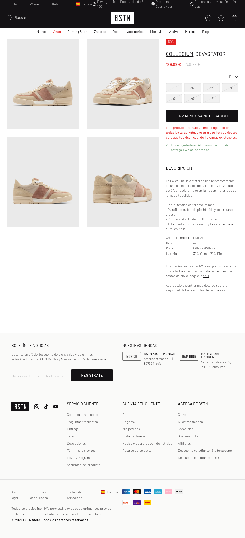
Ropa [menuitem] (116, 31)
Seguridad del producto (83, 465)
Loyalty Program (78, 458)
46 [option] (193, 98)
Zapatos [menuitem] (100, 31)
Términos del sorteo (81, 450)
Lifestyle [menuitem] (156, 31)
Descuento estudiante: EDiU (198, 458)
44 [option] (230, 88)
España (109, 492)
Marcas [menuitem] (190, 31)
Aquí (169, 285)
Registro (128, 422)
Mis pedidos (131, 429)
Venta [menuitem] (57, 31)
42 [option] (193, 88)
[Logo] (122, 18)
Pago (70, 436)
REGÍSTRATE (92, 375)
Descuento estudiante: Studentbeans (205, 450)
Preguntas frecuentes (82, 422)
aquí (206, 276)
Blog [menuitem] (205, 31)
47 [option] (211, 98)
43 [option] (211, 88)
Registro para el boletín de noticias (147, 443)
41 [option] (174, 88)
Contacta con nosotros (83, 414)
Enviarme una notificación (202, 115)
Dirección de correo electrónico (37, 376)
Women (35, 4)
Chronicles (185, 429)
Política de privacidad (74, 495)
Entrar (127, 414)
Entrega (72, 429)
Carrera (183, 414)
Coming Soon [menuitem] (77, 31)
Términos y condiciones (39, 495)
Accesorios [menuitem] (135, 31)
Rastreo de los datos (137, 450)
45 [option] (174, 98)
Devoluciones (76, 443)
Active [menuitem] (173, 31)
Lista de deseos (133, 436)
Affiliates (184, 443)
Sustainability (188, 436)
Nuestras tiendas (190, 422)
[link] (127, 414)
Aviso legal (15, 495)
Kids (55, 4)
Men (15, 4)
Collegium (179, 54)
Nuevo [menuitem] (41, 31)
